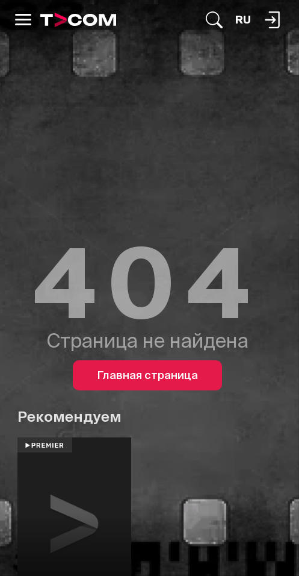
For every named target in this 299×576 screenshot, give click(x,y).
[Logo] (78, 20)
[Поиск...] (214, 19)
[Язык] (243, 19)
